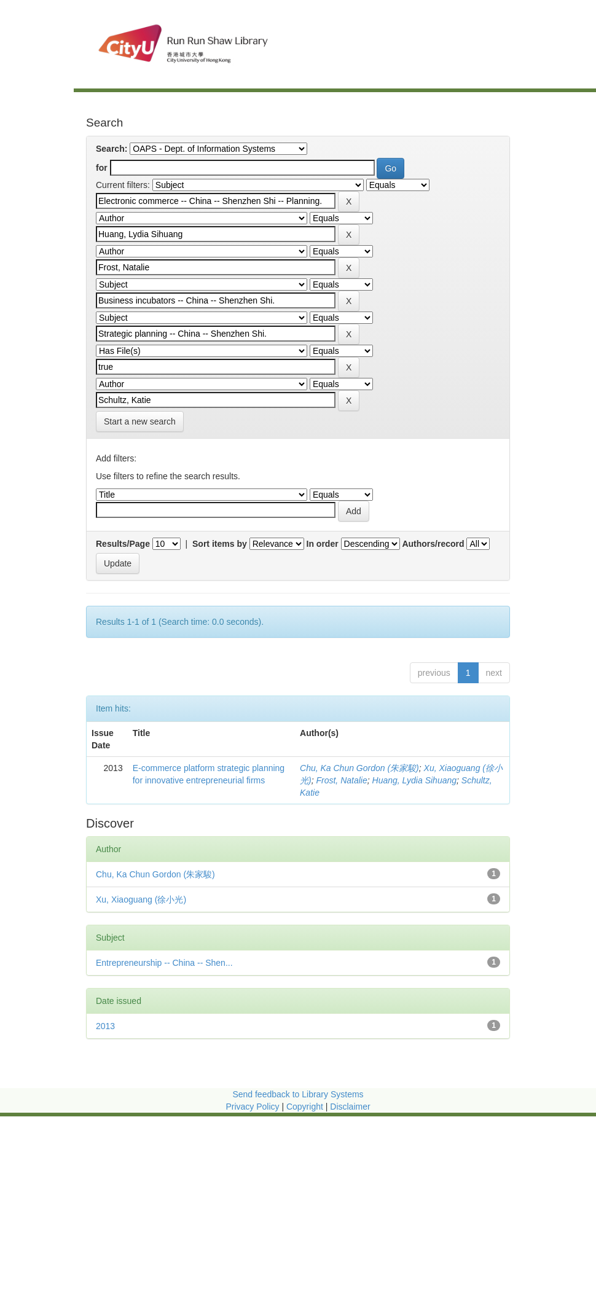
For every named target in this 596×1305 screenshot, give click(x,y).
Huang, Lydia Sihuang (414, 780)
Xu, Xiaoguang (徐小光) (141, 899)
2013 (105, 1026)
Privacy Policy (252, 1106)
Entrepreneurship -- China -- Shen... (164, 963)
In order (323, 544)
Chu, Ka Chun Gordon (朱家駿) (359, 768)
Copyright (306, 1106)
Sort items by (219, 544)
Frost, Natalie (341, 780)
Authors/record (433, 544)
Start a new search (140, 421)
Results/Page (123, 544)
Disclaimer (350, 1106)
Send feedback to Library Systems (297, 1094)
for (102, 168)
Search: (111, 149)
